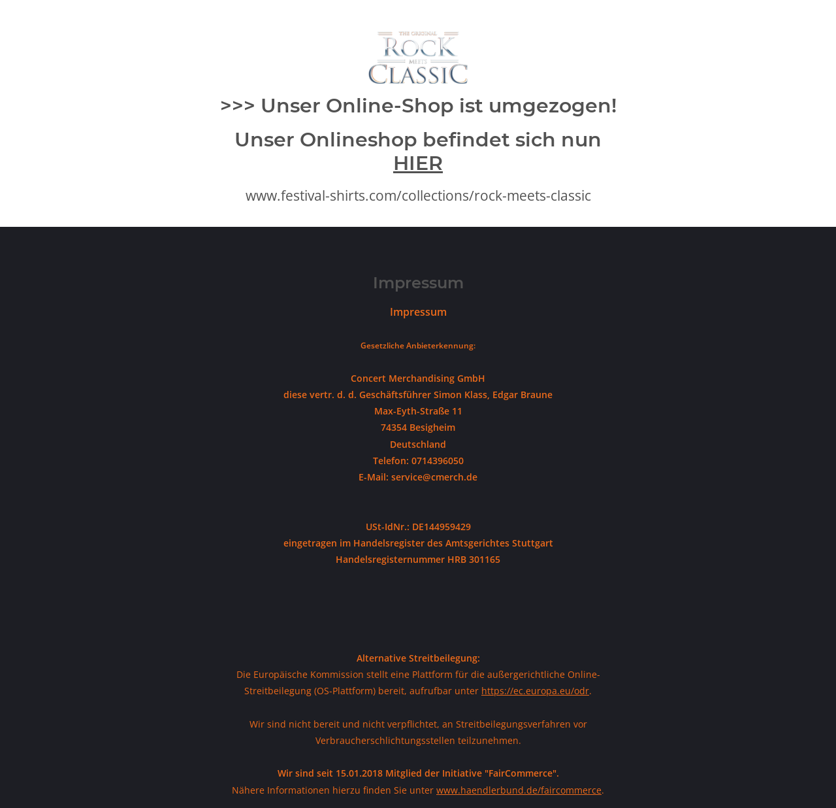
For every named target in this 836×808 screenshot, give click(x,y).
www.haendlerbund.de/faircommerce (519, 790)
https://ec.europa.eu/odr (535, 690)
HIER (418, 163)
